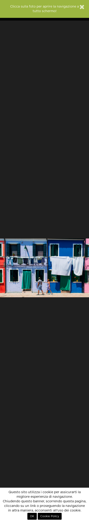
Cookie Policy (49, 516)
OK (32, 516)
